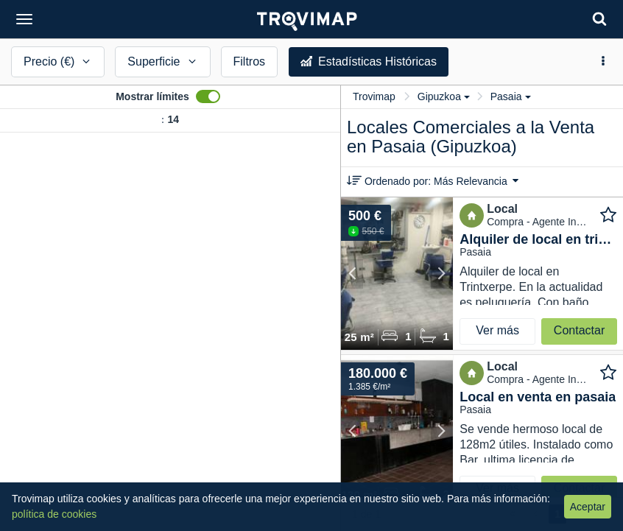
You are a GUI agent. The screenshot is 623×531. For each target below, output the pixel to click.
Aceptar (587, 507)
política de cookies (54, 514)
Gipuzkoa (444, 96)
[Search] (599, 18)
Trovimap (374, 96)
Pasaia (510, 96)
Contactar (579, 330)
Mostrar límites (152, 96)
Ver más (497, 330)
